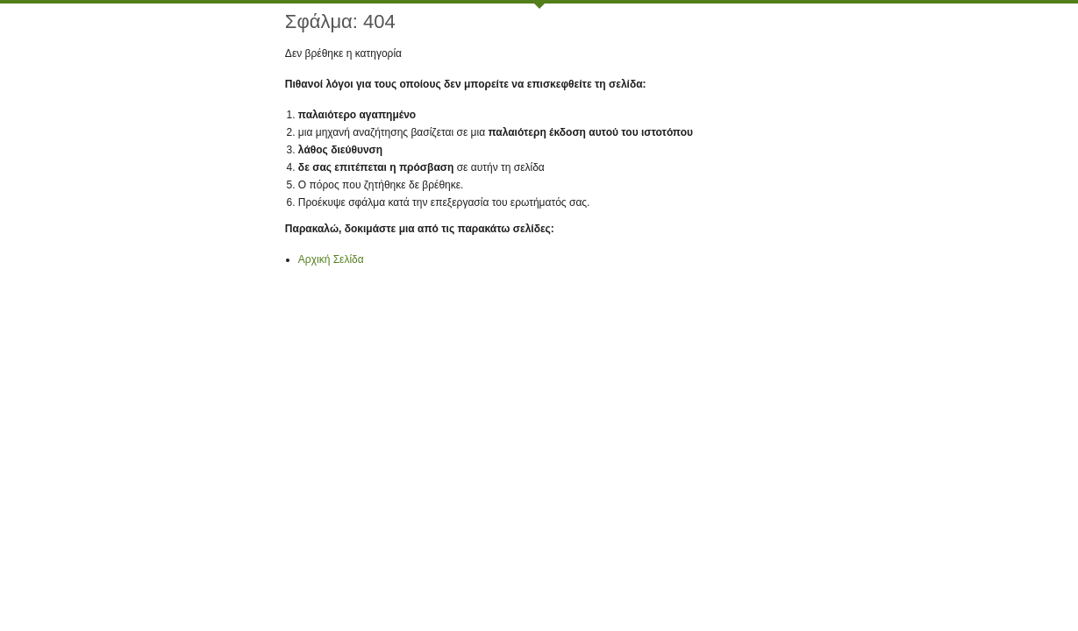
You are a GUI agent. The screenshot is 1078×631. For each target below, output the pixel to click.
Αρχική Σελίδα (331, 259)
